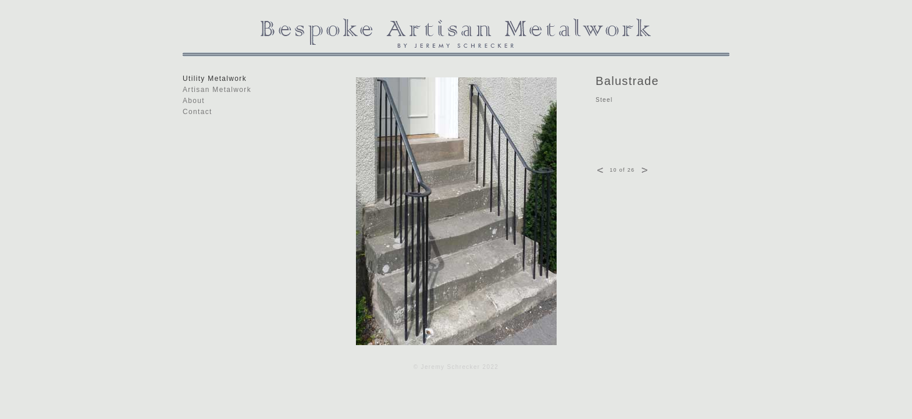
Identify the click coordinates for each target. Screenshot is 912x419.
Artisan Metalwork (217, 90)
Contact (197, 112)
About (194, 101)
